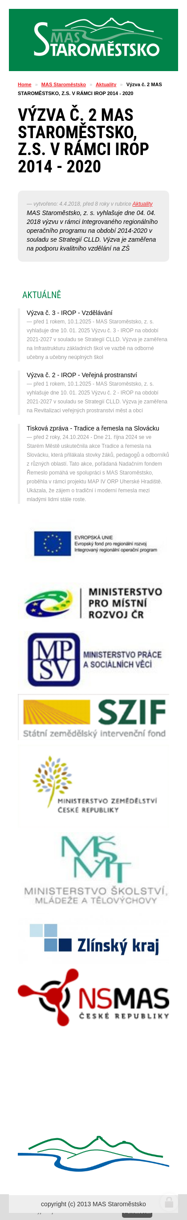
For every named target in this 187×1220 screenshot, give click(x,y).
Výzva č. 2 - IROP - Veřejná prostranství (82, 375)
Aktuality (106, 84)
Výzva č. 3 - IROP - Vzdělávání (70, 312)
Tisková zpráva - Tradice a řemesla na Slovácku (93, 428)
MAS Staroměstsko (63, 84)
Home (25, 84)
